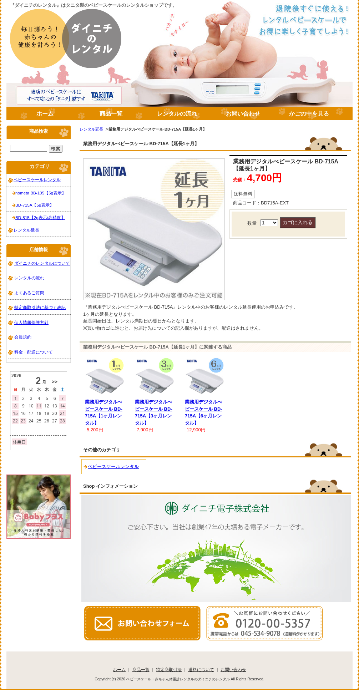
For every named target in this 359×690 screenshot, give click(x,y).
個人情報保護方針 (31, 322)
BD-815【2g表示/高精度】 (40, 217)
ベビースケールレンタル (113, 466)
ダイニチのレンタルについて (42, 263)
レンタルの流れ (177, 114)
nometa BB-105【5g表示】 (40, 193)
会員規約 (22, 337)
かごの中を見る (309, 114)
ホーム (45, 114)
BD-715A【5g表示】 (34, 205)
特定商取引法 (169, 669)
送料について (201, 669)
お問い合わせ (243, 114)
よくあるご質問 (29, 292)
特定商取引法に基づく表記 (40, 307)
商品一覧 (111, 114)
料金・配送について (33, 352)
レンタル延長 (91, 129)
